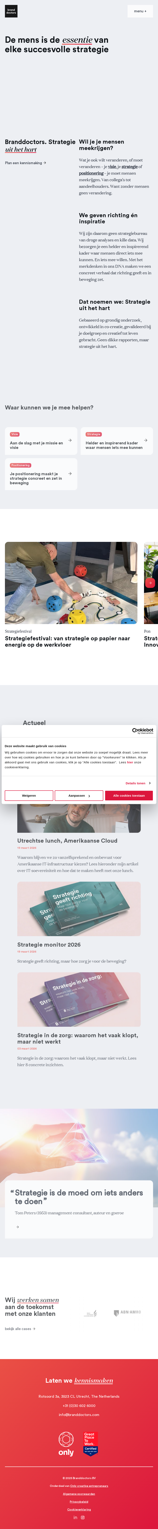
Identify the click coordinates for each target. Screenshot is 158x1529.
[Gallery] (79, 595)
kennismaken (93, 1380)
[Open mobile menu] (140, 11)
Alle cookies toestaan (129, 795)
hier (130, 762)
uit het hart (20, 149)
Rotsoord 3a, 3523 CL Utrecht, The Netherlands (79, 1396)
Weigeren (29, 795)
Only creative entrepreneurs (89, 1486)
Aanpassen (79, 795)
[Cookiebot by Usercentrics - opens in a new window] (135, 731)
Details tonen (135, 783)
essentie (77, 39)
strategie (130, 166)
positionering (91, 173)
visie (112, 166)
